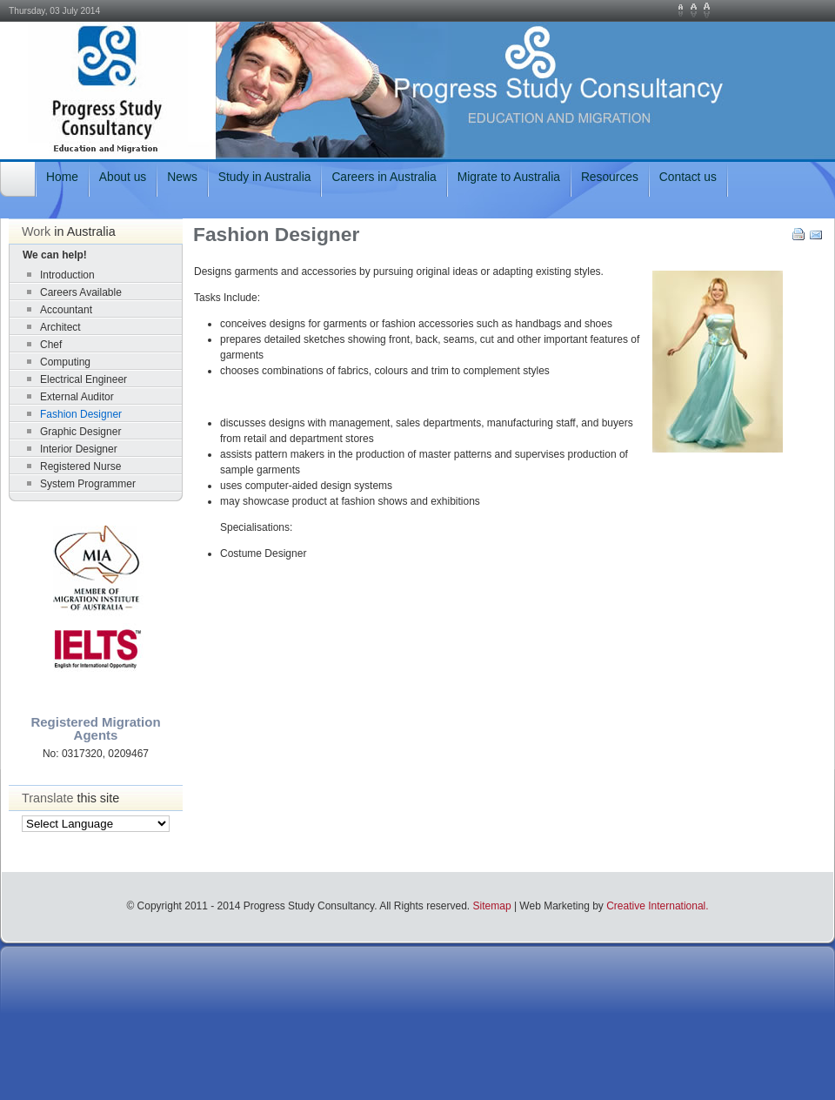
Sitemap (492, 906)
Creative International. (657, 906)
